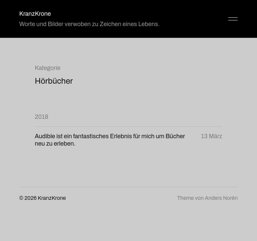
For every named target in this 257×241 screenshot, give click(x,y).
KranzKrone (35, 13)
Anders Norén (221, 198)
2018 (41, 116)
